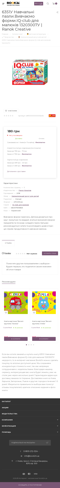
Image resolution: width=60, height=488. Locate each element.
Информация (9, 426)
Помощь (6, 432)
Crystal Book (7, 327)
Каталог (6, 401)
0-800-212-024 (30, 451)
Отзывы (8, 243)
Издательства (9, 414)
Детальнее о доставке (16, 171)
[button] (26, 345)
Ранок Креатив (25, 190)
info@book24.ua (31, 456)
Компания (7, 420)
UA (40, 3)
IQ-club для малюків (20, 205)
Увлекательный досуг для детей (25, 196)
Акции (5, 408)
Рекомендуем (8, 282)
